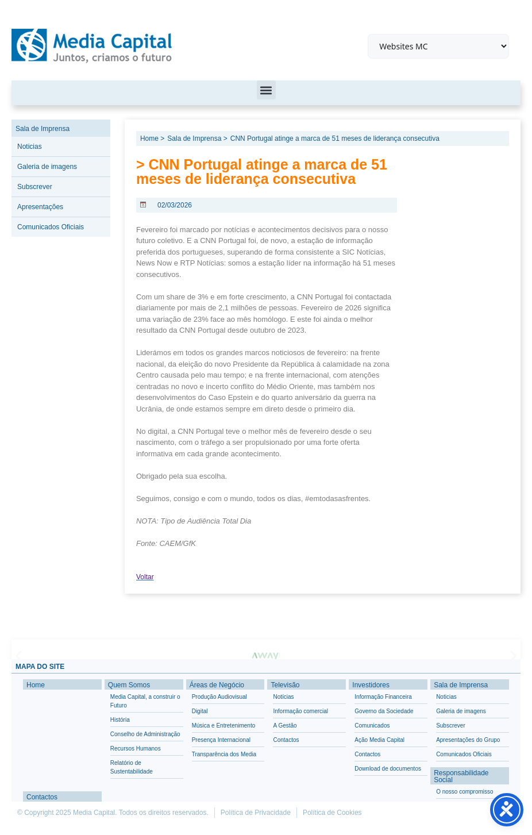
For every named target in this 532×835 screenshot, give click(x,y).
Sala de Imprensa (43, 129)
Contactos (41, 797)
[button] (266, 89)
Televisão (285, 685)
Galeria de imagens (47, 167)
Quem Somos (129, 685)
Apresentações (40, 207)
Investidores (371, 685)
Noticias (29, 147)
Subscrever (34, 187)
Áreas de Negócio (217, 685)
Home (35, 685)
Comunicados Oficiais (50, 227)
